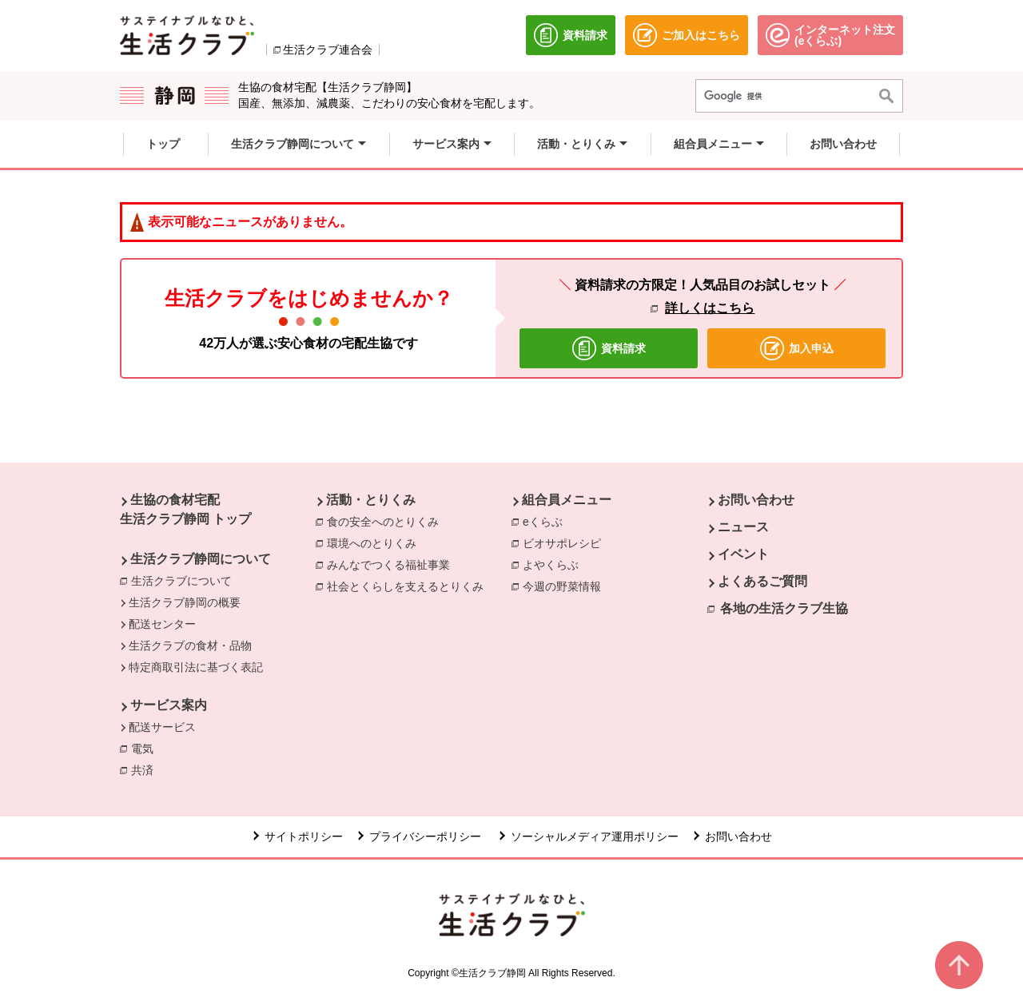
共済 (146, 769)
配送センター (162, 624)
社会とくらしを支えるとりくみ (409, 585)
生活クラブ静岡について (200, 559)
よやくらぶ (555, 564)
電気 (146, 748)
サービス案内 (168, 705)
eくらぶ (547, 521)
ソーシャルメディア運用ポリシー (595, 836)
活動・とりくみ (371, 499)
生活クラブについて (181, 580)
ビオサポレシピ (566, 542)
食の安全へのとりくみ (387, 521)
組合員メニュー (566, 499)
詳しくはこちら (709, 308)
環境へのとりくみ (375, 542)
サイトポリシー (304, 836)
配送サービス (162, 727)
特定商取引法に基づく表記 (196, 667)
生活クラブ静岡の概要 (185, 602)
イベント (743, 554)
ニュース (743, 527)
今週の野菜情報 (566, 585)
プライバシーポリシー (426, 836)
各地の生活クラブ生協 (784, 608)
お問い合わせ (756, 499)
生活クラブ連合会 (327, 49)
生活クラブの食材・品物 (190, 645)
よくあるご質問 (762, 581)
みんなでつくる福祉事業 (392, 564)
